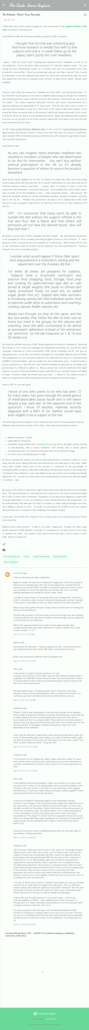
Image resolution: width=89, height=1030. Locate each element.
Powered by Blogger (44, 1013)
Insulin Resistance (41, 556)
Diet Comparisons (11, 556)
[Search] (85, 5)
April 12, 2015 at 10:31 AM (25, 747)
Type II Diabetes (10, 562)
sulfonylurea (36, 460)
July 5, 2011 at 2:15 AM (23, 634)
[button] (85, 15)
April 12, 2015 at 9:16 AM (24, 700)
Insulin (26, 556)
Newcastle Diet (60, 556)
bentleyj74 (18, 573)
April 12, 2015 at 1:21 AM (24, 661)
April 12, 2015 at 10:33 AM (25, 771)
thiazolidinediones (43, 444)
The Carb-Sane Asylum (29, 5)
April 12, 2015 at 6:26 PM (24, 837)
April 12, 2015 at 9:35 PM (24, 924)
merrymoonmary (50, 1019)
